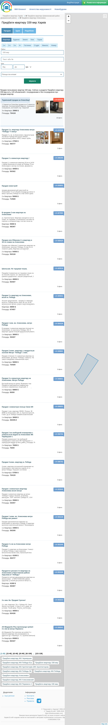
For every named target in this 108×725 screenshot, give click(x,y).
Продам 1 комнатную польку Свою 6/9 (17, 407)
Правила (30, 701)
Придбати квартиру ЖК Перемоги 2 (17, 684)
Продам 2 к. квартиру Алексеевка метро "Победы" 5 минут (18, 131)
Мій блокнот (20, 9)
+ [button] (68, 17)
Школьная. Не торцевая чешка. (14, 269)
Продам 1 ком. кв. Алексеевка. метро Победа (17, 324)
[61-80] (22, 654)
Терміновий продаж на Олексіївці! (16, 100)
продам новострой (9, 186)
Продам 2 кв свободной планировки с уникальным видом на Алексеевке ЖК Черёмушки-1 (17, 435)
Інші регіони (9, 696)
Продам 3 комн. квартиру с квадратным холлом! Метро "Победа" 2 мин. (18, 352)
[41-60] (15, 654)
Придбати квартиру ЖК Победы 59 (16, 671)
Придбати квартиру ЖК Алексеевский (18, 680)
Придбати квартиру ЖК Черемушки (17, 658)
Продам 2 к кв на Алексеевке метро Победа (16, 545)
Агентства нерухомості (40, 9)
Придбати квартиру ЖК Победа (47, 671)
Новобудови (60, 9)
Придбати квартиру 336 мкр (46, 684)
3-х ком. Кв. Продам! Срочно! (14, 600)
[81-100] (28, 654)
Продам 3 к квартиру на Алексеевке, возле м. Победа (17, 296)
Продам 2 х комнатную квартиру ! (15, 158)
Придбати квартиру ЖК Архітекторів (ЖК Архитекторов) (25, 667)
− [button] (68, 21)
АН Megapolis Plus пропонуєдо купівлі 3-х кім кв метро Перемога (17, 628)
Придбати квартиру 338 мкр (46, 663)
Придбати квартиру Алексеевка (15, 675)
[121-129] (39, 654)
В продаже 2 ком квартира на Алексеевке (14, 213)
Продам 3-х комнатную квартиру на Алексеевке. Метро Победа (16, 379)
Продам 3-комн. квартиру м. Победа (16, 462)
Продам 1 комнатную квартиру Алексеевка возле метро (14, 490)
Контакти (30, 696)
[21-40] (9, 654)
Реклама (30, 698)
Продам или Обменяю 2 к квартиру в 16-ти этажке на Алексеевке (17, 241)
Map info (104, 724)
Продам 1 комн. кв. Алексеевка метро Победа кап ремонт (17, 517)
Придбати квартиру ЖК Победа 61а (17, 663)
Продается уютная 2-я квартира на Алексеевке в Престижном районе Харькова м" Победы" (16, 573)
